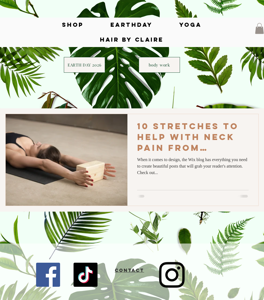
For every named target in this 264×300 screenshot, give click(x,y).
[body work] (159, 65)
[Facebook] (48, 275)
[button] (259, 28)
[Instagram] (172, 275)
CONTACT (129, 270)
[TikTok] (86, 275)
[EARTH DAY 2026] (84, 65)
